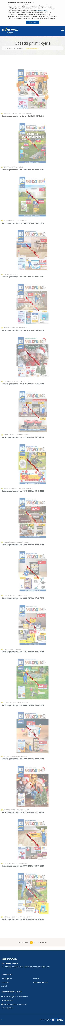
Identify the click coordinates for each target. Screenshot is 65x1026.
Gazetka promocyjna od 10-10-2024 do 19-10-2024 (22, 491)
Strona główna (10, 48)
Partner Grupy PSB (45, 1020)
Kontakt (36, 979)
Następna (42, 942)
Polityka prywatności (40, 982)
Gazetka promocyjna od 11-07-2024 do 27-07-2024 (22, 651)
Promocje (20, 48)
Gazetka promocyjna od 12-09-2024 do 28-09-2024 (22, 544)
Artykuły (4, 986)
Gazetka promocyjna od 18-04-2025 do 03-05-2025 (22, 169)
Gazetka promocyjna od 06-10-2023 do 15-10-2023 (22, 919)
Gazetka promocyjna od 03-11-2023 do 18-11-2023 (22, 866)
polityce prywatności (41, 10)
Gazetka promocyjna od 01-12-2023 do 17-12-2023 (22, 812)
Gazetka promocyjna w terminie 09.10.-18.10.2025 (23, 116)
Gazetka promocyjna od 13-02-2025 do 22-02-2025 (22, 277)
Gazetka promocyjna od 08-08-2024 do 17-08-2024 (22, 598)
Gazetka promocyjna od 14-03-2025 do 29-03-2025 (22, 223)
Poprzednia (23, 942)
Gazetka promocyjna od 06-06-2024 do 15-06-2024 (22, 705)
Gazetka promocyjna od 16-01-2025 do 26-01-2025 (22, 330)
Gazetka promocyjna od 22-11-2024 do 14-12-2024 (22, 437)
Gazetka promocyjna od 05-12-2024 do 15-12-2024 (22, 384)
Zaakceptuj (32, 22)
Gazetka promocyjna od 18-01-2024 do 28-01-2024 (22, 759)
